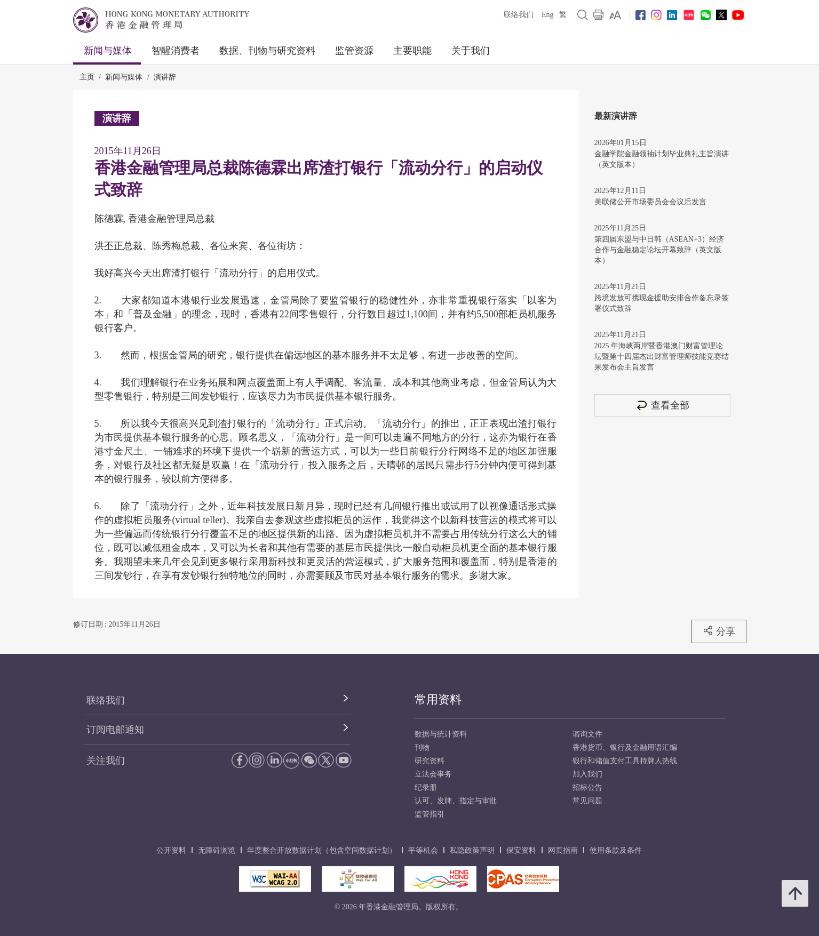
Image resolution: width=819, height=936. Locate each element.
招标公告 (587, 787)
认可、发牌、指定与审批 (456, 801)
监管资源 (354, 50)
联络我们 (519, 15)
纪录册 (426, 787)
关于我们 (470, 50)
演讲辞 (165, 77)
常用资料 (438, 699)
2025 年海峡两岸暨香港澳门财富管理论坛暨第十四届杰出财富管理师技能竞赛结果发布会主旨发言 (661, 356)
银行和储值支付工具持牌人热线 (624, 761)
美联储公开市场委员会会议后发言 (650, 202)
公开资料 (171, 850)
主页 (86, 77)
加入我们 (587, 774)
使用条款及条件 (616, 850)
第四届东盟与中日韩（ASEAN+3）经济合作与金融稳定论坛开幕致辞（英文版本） (659, 250)
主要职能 (412, 50)
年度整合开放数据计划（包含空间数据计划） (321, 850)
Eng (548, 15)
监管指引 (429, 814)
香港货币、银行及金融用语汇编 (624, 747)
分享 (719, 631)
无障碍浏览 (216, 850)
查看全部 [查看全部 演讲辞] (662, 405)
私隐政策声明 (472, 850)
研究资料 (429, 761)
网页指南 (563, 850)
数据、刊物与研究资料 (267, 50)
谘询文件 (587, 734)
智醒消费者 (176, 50)
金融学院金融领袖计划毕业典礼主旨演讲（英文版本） (661, 159)
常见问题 (587, 801)
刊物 (422, 747)
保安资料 (521, 850)
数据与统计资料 (441, 734)
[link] (615, 15)
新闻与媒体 (108, 50)
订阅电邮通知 (115, 729)
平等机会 (423, 850)
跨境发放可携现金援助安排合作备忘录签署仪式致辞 (661, 303)
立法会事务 (433, 774)
